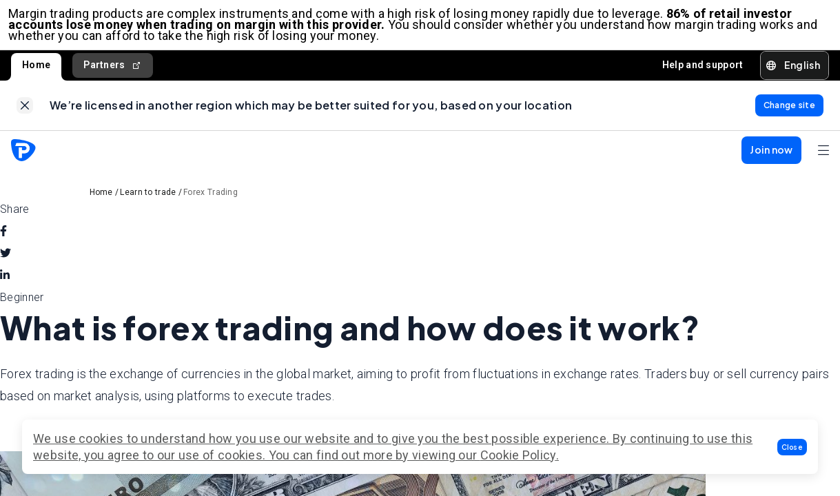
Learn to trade (148, 203)
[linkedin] (5, 287)
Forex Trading (210, 203)
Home (36, 70)
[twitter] (5, 265)
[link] (25, 113)
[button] (792, 447)
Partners (112, 70)
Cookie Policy (518, 455)
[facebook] (3, 242)
